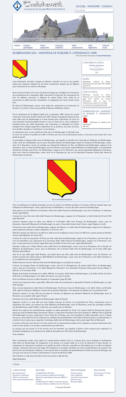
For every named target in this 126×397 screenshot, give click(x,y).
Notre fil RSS (98, 375)
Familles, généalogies (28, 47)
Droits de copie (76, 379)
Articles (17, 46)
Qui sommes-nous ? (19, 373)
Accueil (81, 6)
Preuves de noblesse (97, 69)
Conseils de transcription (79, 377)
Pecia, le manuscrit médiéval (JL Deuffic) (50, 375)
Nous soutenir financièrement (23, 379)
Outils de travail (105, 47)
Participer (94, 6)
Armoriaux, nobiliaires (59, 47)
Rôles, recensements (77, 47)
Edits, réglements (92, 47)
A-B (96, 73)
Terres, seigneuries (44, 47)
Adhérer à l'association (20, 377)
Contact (107, 6)
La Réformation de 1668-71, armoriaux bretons (52, 381)
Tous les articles (76, 373)
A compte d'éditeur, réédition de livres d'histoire (52, 384)
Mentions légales (76, 381)
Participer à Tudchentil (21, 375)
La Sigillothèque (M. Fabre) (45, 373)
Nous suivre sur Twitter (102, 373)
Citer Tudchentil (76, 375)
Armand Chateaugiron (104, 56)
